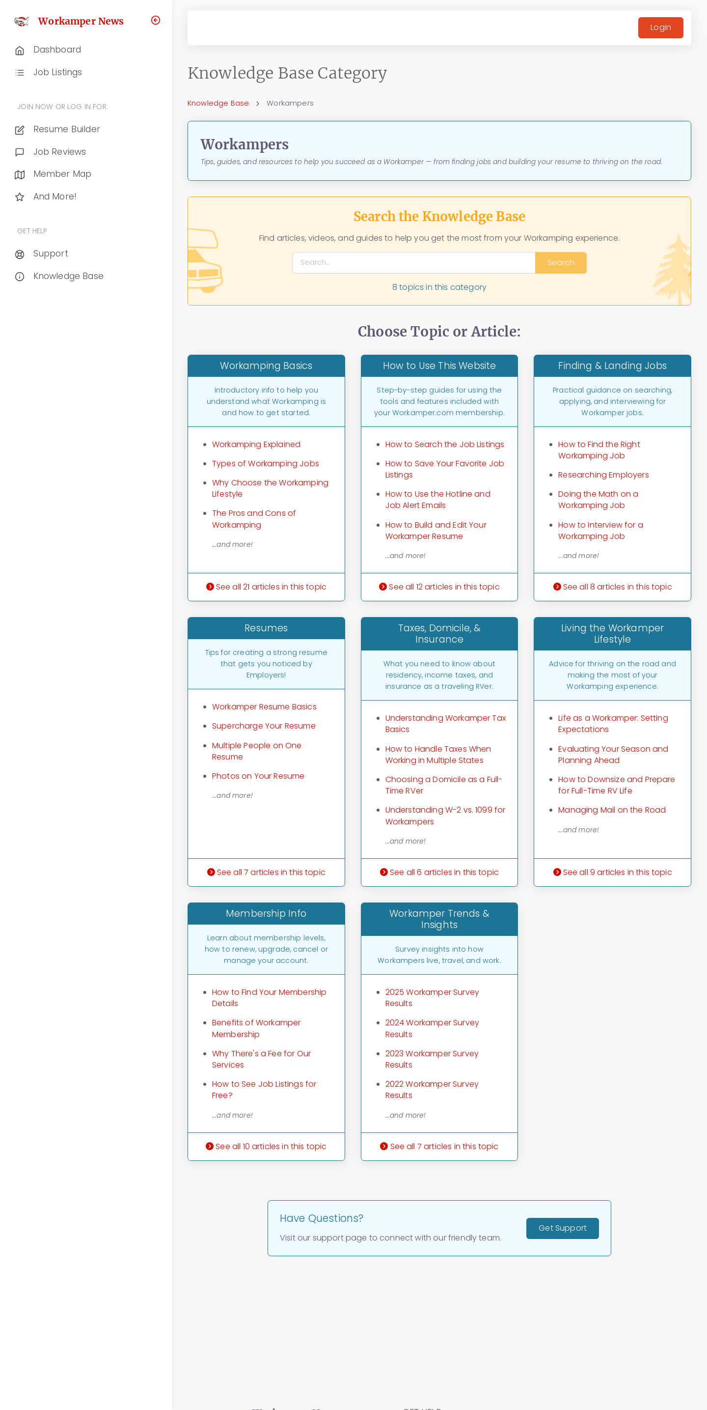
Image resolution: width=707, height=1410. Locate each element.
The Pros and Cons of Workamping (254, 519)
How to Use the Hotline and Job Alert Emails (437, 499)
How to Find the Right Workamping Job (599, 450)
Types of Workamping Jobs (265, 463)
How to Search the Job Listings (445, 444)
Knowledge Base (218, 103)
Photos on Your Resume (258, 776)
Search (560, 262)
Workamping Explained (256, 444)
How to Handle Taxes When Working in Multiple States (438, 754)
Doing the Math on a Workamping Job (598, 499)
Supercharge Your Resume (264, 726)
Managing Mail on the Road (612, 810)
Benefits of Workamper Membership (256, 1028)
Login (661, 27)
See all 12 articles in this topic (439, 586)
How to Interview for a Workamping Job (600, 530)
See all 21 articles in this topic (266, 586)
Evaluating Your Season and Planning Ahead (613, 754)
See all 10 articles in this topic (266, 1146)
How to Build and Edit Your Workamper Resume (436, 530)
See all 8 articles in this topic (612, 586)
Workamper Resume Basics (264, 706)
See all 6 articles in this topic (439, 872)
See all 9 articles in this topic (612, 872)
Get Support (563, 1228)
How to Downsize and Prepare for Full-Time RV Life (616, 785)
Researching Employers (603, 474)
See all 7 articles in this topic (266, 872)
